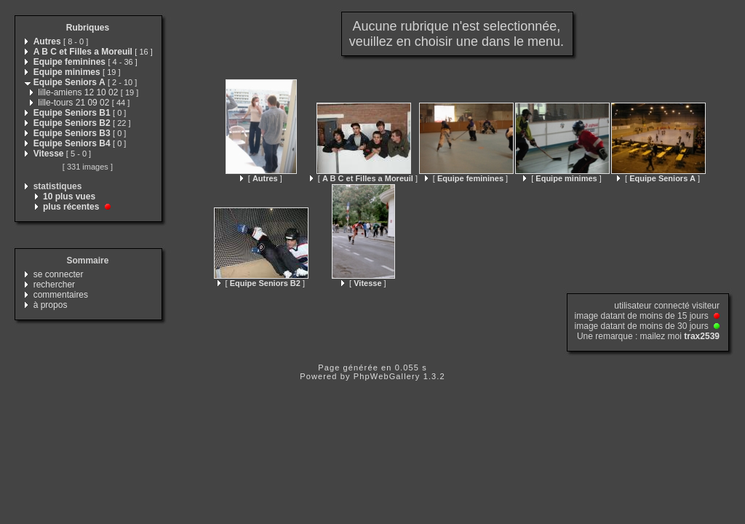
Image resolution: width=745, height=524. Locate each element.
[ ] (261, 178)
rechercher (54, 284)
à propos (50, 305)
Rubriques (87, 28)
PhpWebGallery (387, 376)
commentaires (60, 295)
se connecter (58, 274)
